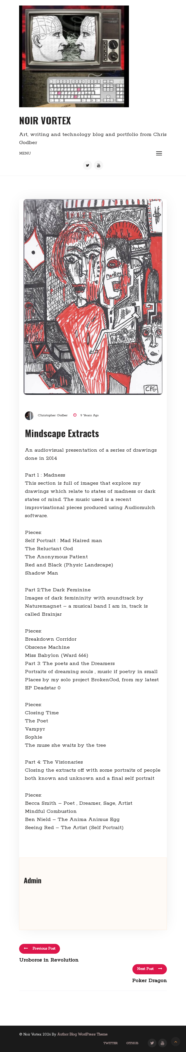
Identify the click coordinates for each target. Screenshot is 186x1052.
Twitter (110, 1043)
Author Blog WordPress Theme (82, 1034)
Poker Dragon (149, 980)
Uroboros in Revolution (49, 960)
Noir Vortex (45, 120)
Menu (25, 153)
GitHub (132, 1043)
